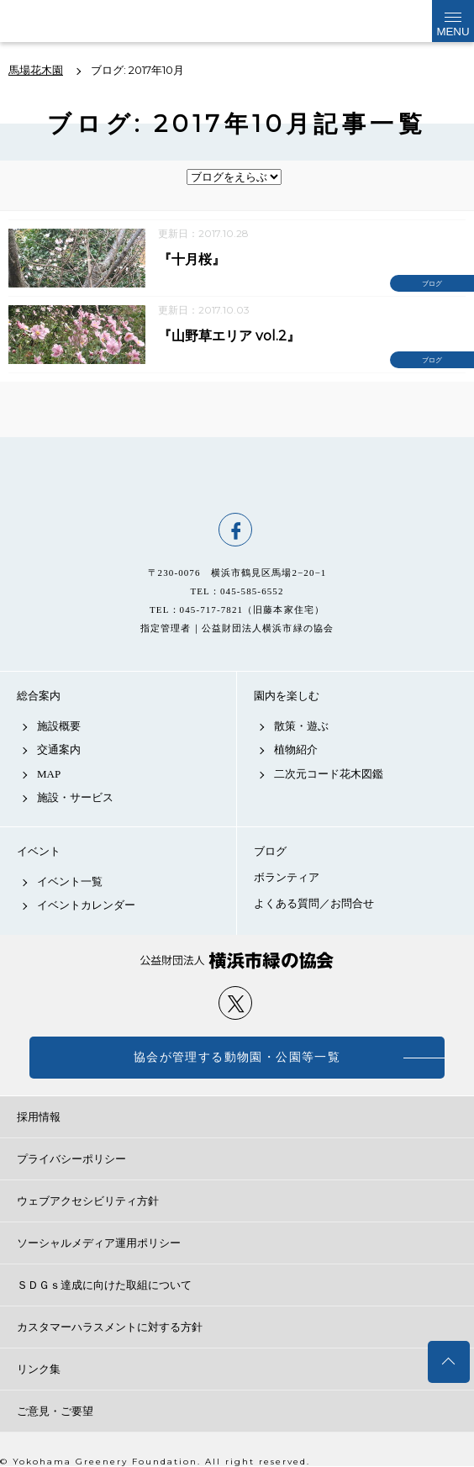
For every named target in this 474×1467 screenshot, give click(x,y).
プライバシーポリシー (71, 1159)
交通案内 (59, 749)
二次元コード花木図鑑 (328, 774)
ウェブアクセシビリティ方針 (88, 1201)
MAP (49, 774)
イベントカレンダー (86, 905)
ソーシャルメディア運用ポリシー (99, 1243)
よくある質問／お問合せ (314, 903)
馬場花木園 (237, 475)
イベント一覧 (70, 881)
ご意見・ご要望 (55, 1411)
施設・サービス (75, 797)
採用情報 (39, 1117)
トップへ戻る (449, 1362)
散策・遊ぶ (301, 726)
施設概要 (59, 726)
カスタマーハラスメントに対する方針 (110, 1327)
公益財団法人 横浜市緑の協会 (237, 960)
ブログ (270, 851)
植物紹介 (296, 749)
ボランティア (286, 877)
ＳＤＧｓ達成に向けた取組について (104, 1285)
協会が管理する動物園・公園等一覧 (237, 1057)
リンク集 (39, 1369)
